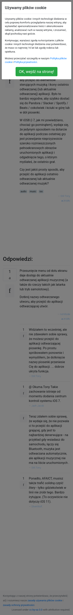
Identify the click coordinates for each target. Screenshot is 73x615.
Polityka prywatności (25, 62)
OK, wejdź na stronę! (36, 71)
